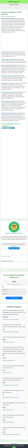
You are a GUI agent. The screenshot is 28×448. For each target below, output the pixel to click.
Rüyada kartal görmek (7, 372)
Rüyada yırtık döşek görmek (8, 422)
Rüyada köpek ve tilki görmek (8, 342)
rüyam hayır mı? (14, 1)
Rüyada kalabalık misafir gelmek (7, 83)
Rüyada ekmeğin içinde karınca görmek (10, 385)
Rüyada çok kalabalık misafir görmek (8, 92)
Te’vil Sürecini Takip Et (14, 248)
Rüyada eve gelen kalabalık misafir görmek (10, 65)
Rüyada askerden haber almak (9, 360)
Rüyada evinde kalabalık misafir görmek (9, 113)
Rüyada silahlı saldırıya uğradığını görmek (11, 434)
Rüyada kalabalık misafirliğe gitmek (8, 59)
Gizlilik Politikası (14, 443)
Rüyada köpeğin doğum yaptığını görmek (11, 397)
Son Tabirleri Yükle (14, 297)
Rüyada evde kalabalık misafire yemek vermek (10, 75)
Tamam (14, 447)
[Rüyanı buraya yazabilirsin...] (14, 256)
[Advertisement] (14, 42)
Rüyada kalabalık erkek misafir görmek (9, 51)
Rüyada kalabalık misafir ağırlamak (8, 101)
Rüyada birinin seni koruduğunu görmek (11, 319)
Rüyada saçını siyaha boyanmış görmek (10, 331)
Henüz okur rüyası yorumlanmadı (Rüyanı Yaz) (8, 16)
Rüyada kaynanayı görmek (8, 409)
